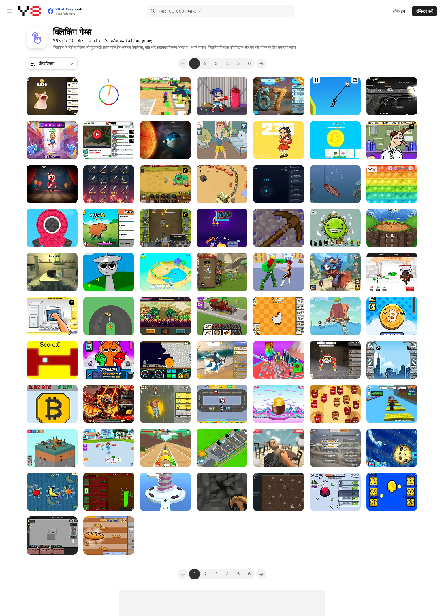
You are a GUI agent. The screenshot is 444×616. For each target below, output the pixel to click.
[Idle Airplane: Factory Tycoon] (222, 448)
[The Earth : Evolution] (335, 228)
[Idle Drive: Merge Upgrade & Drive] (222, 316)
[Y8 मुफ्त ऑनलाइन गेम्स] (29, 11)
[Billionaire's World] (52, 492)
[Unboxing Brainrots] (165, 96)
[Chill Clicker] (165, 404)
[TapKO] (222, 96)
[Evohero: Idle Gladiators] (391, 228)
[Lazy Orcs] (222, 272)
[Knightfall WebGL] (165, 316)
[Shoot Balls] (165, 492)
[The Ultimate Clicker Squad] (165, 184)
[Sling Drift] (108, 316)
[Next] (262, 63)
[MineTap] (278, 228)
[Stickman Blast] (391, 272)
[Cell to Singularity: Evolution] (165, 140)
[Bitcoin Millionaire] (391, 316)
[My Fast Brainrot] (165, 448)
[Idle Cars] (222, 404)
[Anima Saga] (335, 272)
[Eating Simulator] (108, 448)
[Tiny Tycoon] (52, 448)
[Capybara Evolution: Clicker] (108, 228)
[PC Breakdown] (52, 316)
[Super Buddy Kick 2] (52, 140)
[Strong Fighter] (278, 272)
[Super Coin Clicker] (335, 140)
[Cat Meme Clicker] (52, 96)
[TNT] (335, 404)
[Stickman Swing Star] (335, 96)
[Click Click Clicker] (335, 492)
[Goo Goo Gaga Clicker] (335, 360)
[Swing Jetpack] (391, 360)
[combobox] (52, 63)
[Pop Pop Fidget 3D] (52, 228)
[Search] (153, 11)
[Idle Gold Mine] (222, 184)
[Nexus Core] (278, 184)
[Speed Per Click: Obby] (391, 404)
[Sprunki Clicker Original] (108, 360)
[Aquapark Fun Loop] (165, 272)
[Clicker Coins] (391, 492)
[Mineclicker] (222, 492)
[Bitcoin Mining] (52, 404)
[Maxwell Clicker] (52, 272)
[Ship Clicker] (335, 316)
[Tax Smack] (391, 140)
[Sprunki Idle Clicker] (108, 272)
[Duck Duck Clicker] (278, 316)
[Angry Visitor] (278, 448)
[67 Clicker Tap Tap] (278, 96)
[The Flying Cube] (52, 360)
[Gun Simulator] (391, 96)
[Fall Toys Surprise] (278, 404)
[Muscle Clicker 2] (222, 140)
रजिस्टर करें (424, 11)
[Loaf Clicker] (108, 535)
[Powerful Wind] (278, 140)
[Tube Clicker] (108, 140)
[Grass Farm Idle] (108, 492)
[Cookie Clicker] (391, 448)
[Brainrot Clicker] (222, 360)
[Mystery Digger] (165, 360)
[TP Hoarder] (52, 535)
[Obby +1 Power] (278, 360)
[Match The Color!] (108, 96)
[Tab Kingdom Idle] (278, 492)
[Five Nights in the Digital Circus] (52, 184)
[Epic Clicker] (165, 228)
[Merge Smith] (108, 184)
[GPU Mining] (222, 228)
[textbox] (52, 63)
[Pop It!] (391, 184)
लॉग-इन (399, 11)
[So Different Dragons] (108, 404)
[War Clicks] (335, 448)
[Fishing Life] (335, 184)
